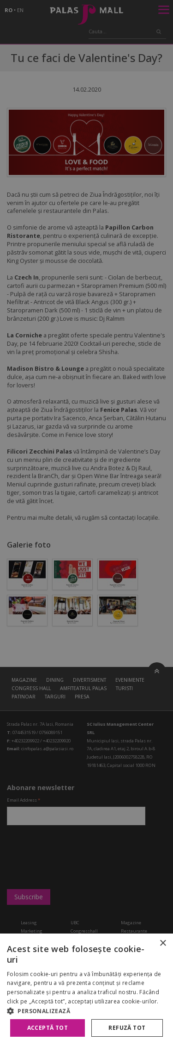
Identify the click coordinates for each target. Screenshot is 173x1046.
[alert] (86, 523)
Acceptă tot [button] (47, 1028)
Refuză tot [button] (126, 1028)
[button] (86, 1010)
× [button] (162, 943)
